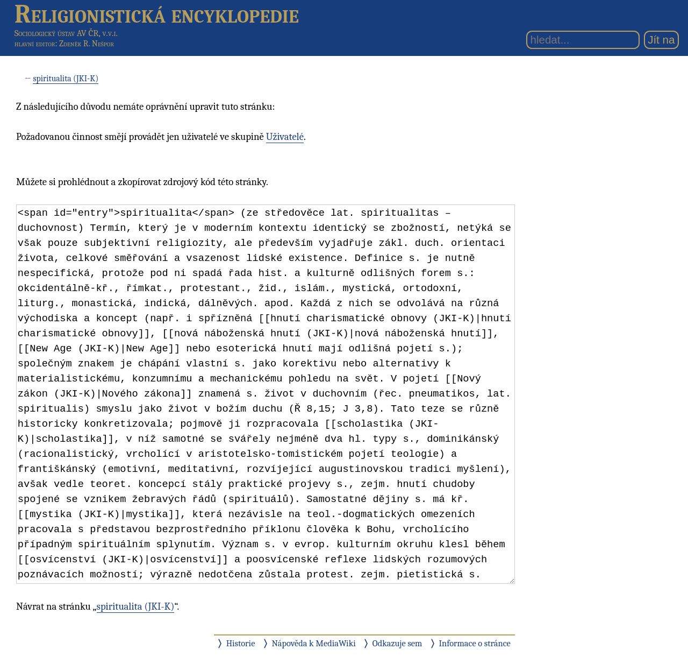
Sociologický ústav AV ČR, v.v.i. (66, 33)
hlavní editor (35, 43)
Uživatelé (285, 137)
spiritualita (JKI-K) (65, 78)
